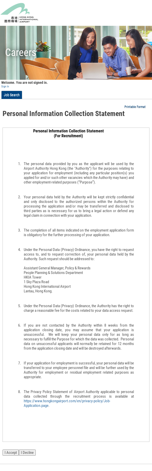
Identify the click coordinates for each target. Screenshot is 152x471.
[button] (136, 107)
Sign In (5, 86)
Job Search (12, 95)
